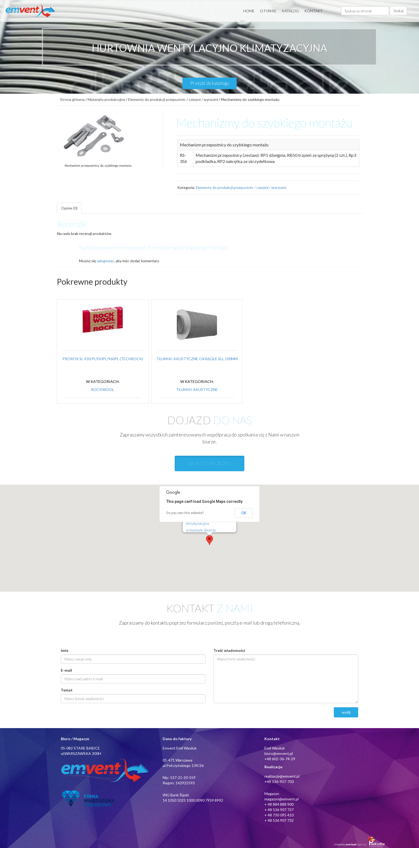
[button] (209, 540)
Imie (64, 650)
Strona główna (72, 99)
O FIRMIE (268, 11)
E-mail (66, 670)
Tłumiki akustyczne (197, 389)
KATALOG (290, 11)
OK (243, 513)
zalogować (105, 260)
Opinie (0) (69, 208)
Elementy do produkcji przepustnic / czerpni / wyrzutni (173, 99)
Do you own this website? (185, 513)
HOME (249, 11)
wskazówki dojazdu (201, 530)
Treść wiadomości (229, 650)
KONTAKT (313, 11)
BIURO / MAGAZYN (209, 463)
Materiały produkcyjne (106, 99)
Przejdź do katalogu (209, 83)
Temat (67, 690)
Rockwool (102, 389)
